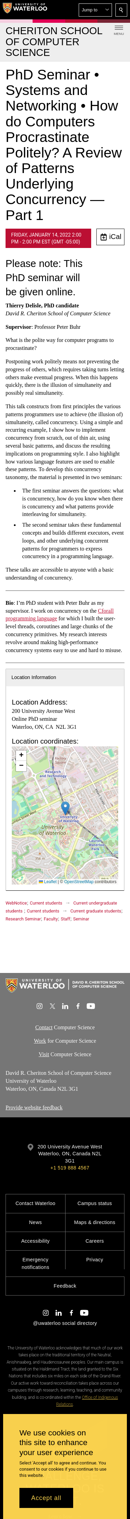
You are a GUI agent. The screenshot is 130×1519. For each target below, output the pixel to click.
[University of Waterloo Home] (25, 10)
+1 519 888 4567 (69, 1168)
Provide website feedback (34, 1107)
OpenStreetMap (79, 881)
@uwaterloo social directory (65, 1323)
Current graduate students (95, 911)
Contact (44, 1027)
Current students (46, 903)
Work (40, 1040)
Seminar (81, 918)
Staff (65, 918)
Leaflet (48, 881)
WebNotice (16, 903)
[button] (95, 10)
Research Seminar (23, 918)
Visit (44, 1054)
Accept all (46, 1497)
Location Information (33, 677)
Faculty (51, 918)
